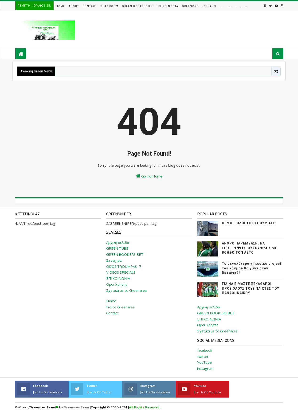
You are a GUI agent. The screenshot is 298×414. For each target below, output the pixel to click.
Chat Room (109, 6)
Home (60, 6)
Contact (89, 6)
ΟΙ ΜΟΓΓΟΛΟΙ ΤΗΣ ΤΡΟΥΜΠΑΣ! (249, 223)
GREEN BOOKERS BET (124, 254)
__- (222, 6)
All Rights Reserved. (145, 407)
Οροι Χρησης (116, 284)
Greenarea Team (76, 407)
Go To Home (149, 175)
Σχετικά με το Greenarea (126, 290)
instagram (205, 368)
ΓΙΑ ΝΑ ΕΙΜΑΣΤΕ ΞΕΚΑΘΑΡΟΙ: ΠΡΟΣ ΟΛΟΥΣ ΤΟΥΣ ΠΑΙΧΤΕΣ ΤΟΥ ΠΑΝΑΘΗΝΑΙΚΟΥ (250, 288)
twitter (202, 356)
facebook (204, 350)
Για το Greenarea (120, 307)
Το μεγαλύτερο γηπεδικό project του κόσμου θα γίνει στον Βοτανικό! (251, 268)
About (74, 6)
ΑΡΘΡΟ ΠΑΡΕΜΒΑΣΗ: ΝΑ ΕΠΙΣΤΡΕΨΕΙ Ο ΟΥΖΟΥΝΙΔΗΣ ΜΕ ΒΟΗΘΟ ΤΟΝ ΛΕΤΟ (249, 247)
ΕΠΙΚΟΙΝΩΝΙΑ (118, 278)
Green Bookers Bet (138, 6)
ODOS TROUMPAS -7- (124, 266)
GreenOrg (190, 6)
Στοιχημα (114, 260)
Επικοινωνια (167, 6)
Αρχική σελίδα (117, 242)
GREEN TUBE (117, 248)
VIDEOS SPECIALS (120, 272)
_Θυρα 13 (209, 6)
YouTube (204, 362)
